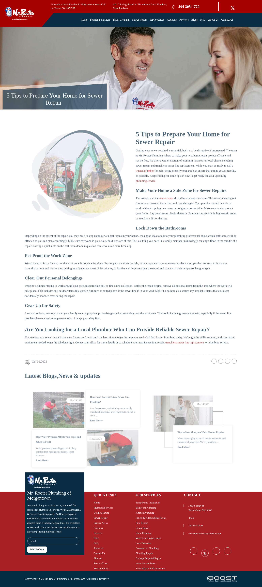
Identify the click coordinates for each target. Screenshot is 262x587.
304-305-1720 (188, 6)
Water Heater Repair (146, 563)
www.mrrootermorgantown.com (204, 533)
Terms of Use (100, 563)
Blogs (194, 19)
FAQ (203, 19)
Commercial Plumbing (147, 548)
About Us (213, 19)
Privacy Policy (101, 568)
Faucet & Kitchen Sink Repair (151, 517)
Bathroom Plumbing (146, 507)
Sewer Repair (139, 19)
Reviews (184, 19)
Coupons (172, 19)
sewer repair (166, 207)
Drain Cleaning (121, 19)
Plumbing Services (100, 19)
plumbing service (146, 190)
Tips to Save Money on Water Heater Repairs (198, 440)
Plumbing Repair (144, 553)
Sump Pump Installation (148, 502)
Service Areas (156, 19)
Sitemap (98, 558)
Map (191, 517)
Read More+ (94, 432)
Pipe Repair (141, 523)
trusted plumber (145, 180)
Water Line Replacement (148, 538)
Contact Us (227, 19)
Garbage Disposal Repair (148, 558)
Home (84, 19)
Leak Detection (143, 543)
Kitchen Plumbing (145, 512)
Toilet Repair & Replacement (150, 568)
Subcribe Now (37, 549)
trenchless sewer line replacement (184, 351)
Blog (96, 538)
